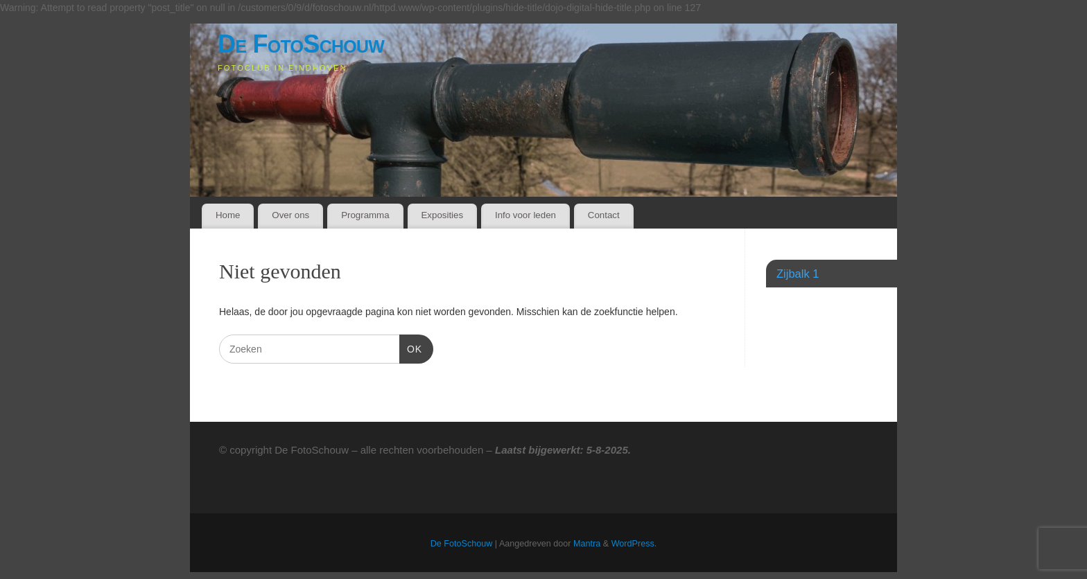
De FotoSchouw (301, 44)
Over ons (290, 215)
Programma (365, 215)
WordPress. (634, 544)
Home (228, 215)
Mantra (586, 544)
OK (410, 348)
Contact (604, 215)
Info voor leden (525, 215)
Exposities (442, 215)
